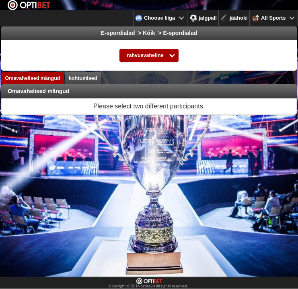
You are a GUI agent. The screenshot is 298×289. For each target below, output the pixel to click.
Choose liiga (155, 18)
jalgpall (203, 18)
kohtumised (83, 78)
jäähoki (234, 18)
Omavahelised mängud (32, 78)
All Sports (269, 18)
